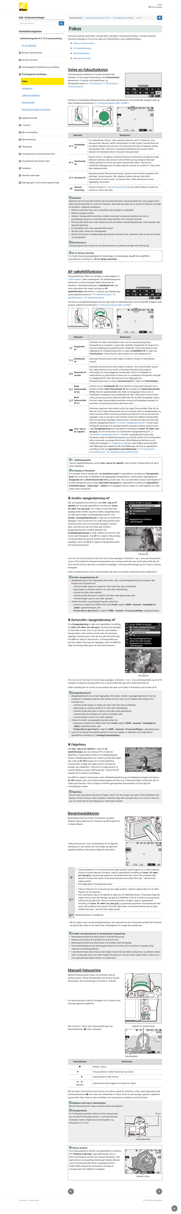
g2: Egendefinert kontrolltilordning (122, 452)
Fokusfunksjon (96, 83)
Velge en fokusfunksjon (83, 43)
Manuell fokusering (81, 58)
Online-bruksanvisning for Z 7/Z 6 (97, 18)
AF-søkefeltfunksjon (82, 48)
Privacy (23, 1200)
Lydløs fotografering (31, 95)
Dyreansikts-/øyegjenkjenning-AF (104, 434)
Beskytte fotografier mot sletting (36, 109)
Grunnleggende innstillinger (123, 18)
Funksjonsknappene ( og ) (112, 103)
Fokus (24, 81)
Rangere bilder (28, 102)
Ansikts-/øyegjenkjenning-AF (132, 423)
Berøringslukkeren (81, 53)
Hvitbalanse (27, 88)
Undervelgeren (75, 279)
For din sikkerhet (29, 45)
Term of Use (34, 1200)
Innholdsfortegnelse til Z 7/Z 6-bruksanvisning (41, 38)
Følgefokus (117, 443)
